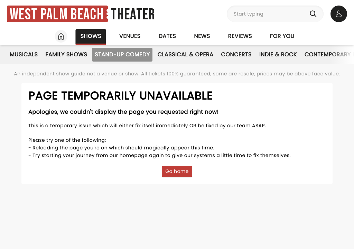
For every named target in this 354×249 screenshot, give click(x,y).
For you (282, 36)
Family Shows (66, 54)
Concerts (236, 54)
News (202, 36)
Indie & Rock (278, 54)
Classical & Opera (185, 54)
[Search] (315, 13)
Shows (90, 36)
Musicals (24, 54)
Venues (130, 36)
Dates (167, 36)
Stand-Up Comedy (122, 54)
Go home (177, 171)
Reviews (240, 36)
